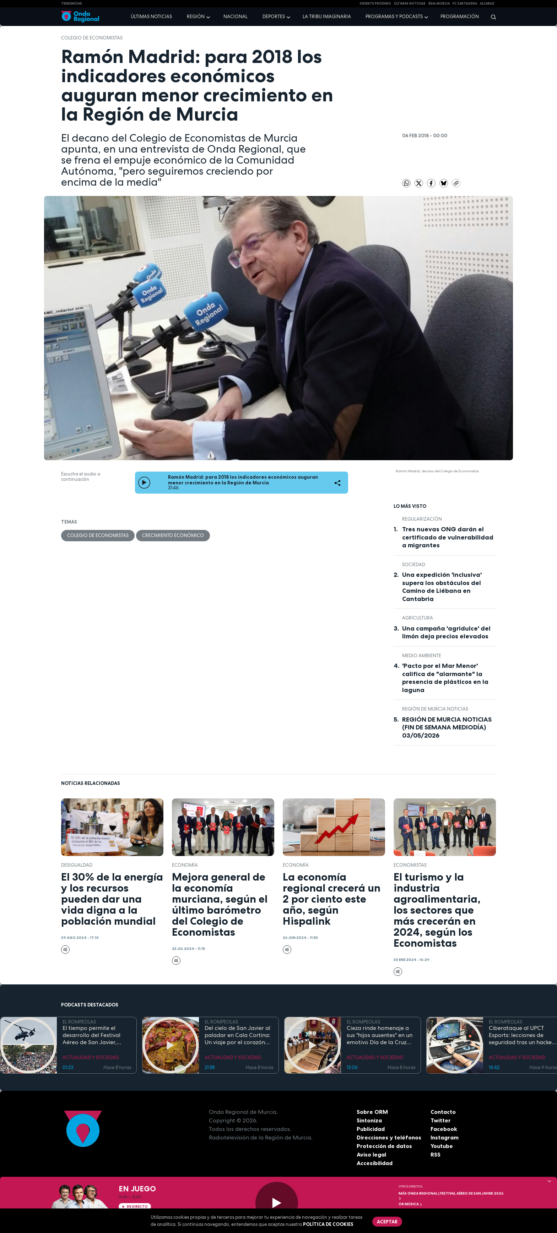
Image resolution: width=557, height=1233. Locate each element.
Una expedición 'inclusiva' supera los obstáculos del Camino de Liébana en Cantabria (442, 587)
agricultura (417, 618)
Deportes (274, 17)
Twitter (441, 1120)
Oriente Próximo (375, 3)
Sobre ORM (372, 1111)
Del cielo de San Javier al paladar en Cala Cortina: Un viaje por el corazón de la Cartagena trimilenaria (237, 1035)
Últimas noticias (151, 17)
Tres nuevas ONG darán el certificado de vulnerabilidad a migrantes (447, 537)
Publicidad (371, 1128)
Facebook (444, 1128)
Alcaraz (487, 3)
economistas (410, 865)
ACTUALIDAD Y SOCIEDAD (91, 1057)
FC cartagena (465, 3)
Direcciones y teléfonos (389, 1137)
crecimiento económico (173, 535)
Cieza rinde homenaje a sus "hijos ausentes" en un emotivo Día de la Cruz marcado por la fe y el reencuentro (379, 1035)
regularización (422, 519)
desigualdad (76, 865)
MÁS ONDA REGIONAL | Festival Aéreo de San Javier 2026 (451, 1195)
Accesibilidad (375, 1162)
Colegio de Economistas (92, 38)
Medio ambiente (421, 656)
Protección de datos (384, 1145)
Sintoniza (369, 1120)
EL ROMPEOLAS (79, 1022)
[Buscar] (491, 16)
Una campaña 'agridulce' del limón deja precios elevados (446, 633)
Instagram (445, 1137)
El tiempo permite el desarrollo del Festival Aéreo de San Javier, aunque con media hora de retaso (94, 1035)
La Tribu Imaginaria (327, 17)
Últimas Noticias (410, 3)
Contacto (443, 1111)
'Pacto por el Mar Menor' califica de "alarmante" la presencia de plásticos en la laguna (445, 678)
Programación (459, 17)
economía (185, 865)
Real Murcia (439, 3)
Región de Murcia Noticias (435, 709)
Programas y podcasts (394, 17)
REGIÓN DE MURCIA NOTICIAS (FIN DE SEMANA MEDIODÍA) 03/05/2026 (447, 727)
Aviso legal (371, 1154)
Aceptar (387, 1221)
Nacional (235, 17)
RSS (435, 1154)
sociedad (413, 565)
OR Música (410, 1204)
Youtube (442, 1145)
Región (196, 17)
